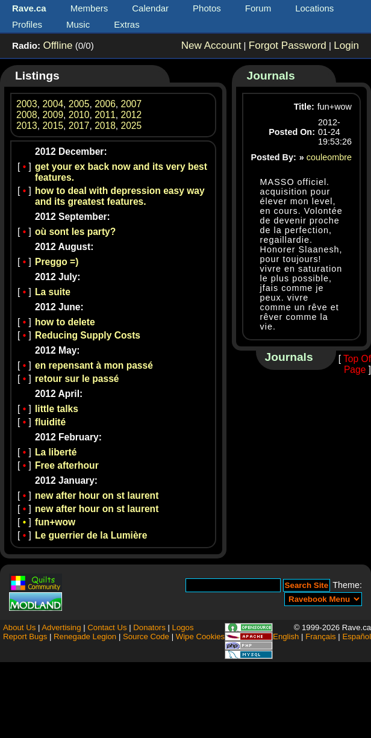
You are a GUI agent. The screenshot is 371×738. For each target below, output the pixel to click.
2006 (105, 104)
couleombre (329, 157)
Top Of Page (357, 364)
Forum (258, 8)
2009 (52, 115)
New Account (211, 45)
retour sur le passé (77, 379)
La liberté (55, 452)
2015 (52, 125)
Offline (57, 45)
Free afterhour (67, 465)
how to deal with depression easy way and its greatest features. (120, 196)
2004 (52, 104)
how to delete (65, 322)
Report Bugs (25, 636)
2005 (79, 104)
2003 (26, 104)
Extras (127, 24)
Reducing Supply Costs (87, 335)
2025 (131, 125)
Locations (314, 8)
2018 (105, 125)
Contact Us (106, 627)
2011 (105, 115)
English (286, 636)
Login (346, 45)
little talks (56, 409)
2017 (79, 125)
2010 (79, 115)
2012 (131, 115)
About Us (19, 627)
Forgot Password (287, 45)
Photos (207, 8)
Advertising (61, 627)
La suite (52, 292)
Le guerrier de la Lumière (91, 535)
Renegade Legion (85, 636)
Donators (149, 627)
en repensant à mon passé (94, 365)
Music (78, 24)
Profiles (27, 24)
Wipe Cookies (200, 636)
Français (320, 636)
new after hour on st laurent (96, 495)
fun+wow (55, 522)
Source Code (146, 636)
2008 (26, 115)
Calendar (150, 8)
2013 (26, 125)
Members (89, 8)
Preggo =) (56, 262)
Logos (183, 627)
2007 (131, 104)
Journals (271, 75)
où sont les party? (75, 232)
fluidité (50, 422)
